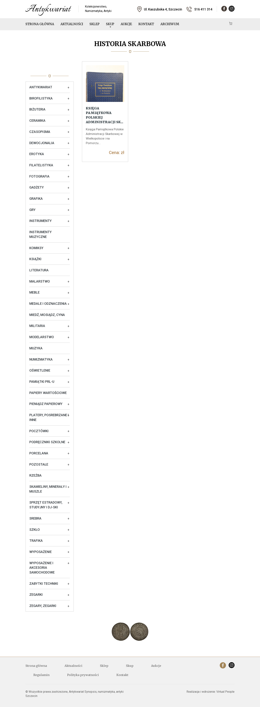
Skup (110, 24)
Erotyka (36, 154)
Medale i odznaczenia (48, 303)
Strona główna (39, 24)
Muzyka (36, 348)
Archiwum (169, 24)
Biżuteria (37, 109)
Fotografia (39, 176)
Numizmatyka (41, 359)
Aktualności (72, 24)
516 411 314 (203, 9)
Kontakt (146, 24)
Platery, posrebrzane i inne (49, 417)
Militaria (37, 326)
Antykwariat (40, 87)
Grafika (36, 198)
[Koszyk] (231, 23)
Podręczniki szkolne (47, 442)
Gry (32, 210)
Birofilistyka (41, 98)
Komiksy (36, 248)
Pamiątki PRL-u (41, 382)
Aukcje (126, 24)
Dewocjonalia (41, 143)
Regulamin (41, 675)
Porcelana (38, 453)
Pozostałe (38, 464)
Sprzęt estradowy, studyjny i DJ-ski (45, 504)
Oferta (49, 68)
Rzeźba (35, 475)
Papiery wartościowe (48, 393)
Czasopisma (39, 132)
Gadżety (36, 187)
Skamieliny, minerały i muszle (48, 489)
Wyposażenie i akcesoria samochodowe (42, 567)
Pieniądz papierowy (46, 404)
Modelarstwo (41, 337)
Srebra (35, 518)
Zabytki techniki (43, 583)
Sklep (94, 24)
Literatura (39, 270)
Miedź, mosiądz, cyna (47, 315)
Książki (35, 259)
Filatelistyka (41, 165)
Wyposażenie (40, 552)
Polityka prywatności (83, 675)
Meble (34, 292)
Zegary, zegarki (42, 606)
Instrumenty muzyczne (40, 234)
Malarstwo (39, 281)
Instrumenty (40, 221)
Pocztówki (39, 431)
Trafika (36, 541)
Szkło (34, 529)
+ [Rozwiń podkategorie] (68, 87)
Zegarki (36, 594)
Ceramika (37, 120)
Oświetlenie (39, 370)
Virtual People (225, 691)
